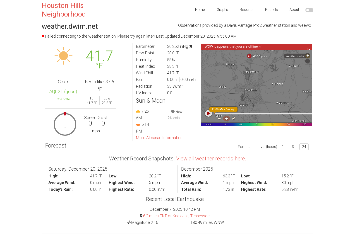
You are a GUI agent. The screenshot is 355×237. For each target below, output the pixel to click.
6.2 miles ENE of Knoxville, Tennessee (176, 215)
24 (304, 147)
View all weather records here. (211, 158)
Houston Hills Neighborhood (64, 9)
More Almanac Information (159, 137)
